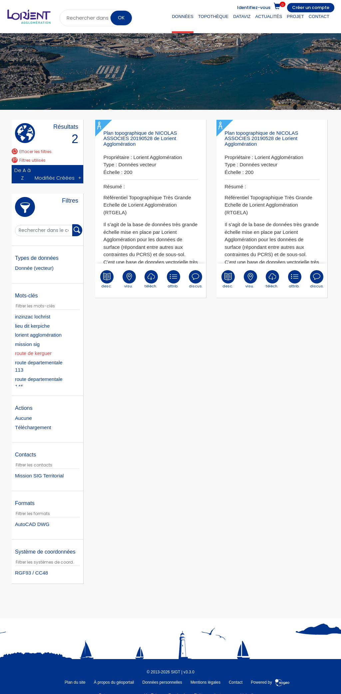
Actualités (268, 16)
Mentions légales (205, 682)
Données (182, 16)
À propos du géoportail (114, 682)
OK (121, 17)
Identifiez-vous (253, 7)
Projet (295, 16)
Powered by (270, 682)
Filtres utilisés (29, 160)
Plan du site (75, 682)
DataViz (241, 16)
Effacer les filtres (32, 151)
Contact (319, 16)
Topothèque (213, 16)
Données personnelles (162, 682)
